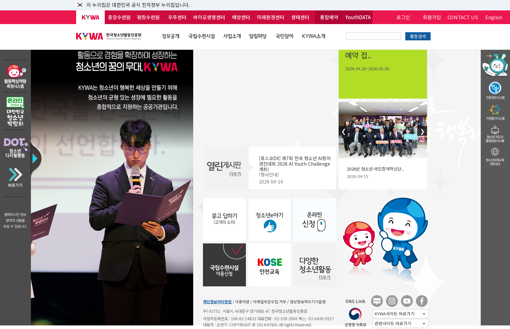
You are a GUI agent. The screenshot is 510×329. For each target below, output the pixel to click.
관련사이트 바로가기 (400, 323)
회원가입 (432, 17)
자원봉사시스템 (495, 110)
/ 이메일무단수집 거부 (268, 301)
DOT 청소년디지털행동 (15, 146)
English (493, 17)
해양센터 (241, 17)
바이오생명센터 (209, 17)
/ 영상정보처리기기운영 (306, 301)
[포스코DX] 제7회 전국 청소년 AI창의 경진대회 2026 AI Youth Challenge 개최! (295, 163)
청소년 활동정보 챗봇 (495, 50)
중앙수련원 (119, 17)
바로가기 (15, 180)
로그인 (403, 17)
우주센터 (177, 17)
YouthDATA (358, 17)
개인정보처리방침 (217, 301)
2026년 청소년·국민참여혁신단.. (375, 169)
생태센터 (300, 17)
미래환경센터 (270, 17)
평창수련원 (148, 17)
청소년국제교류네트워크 (495, 155)
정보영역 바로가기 (34, 147)
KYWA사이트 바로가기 (400, 313)
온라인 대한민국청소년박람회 (15, 111)
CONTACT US (463, 17)
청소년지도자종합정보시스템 (495, 131)
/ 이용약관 (241, 301)
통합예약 (329, 17)
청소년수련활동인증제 (495, 88)
